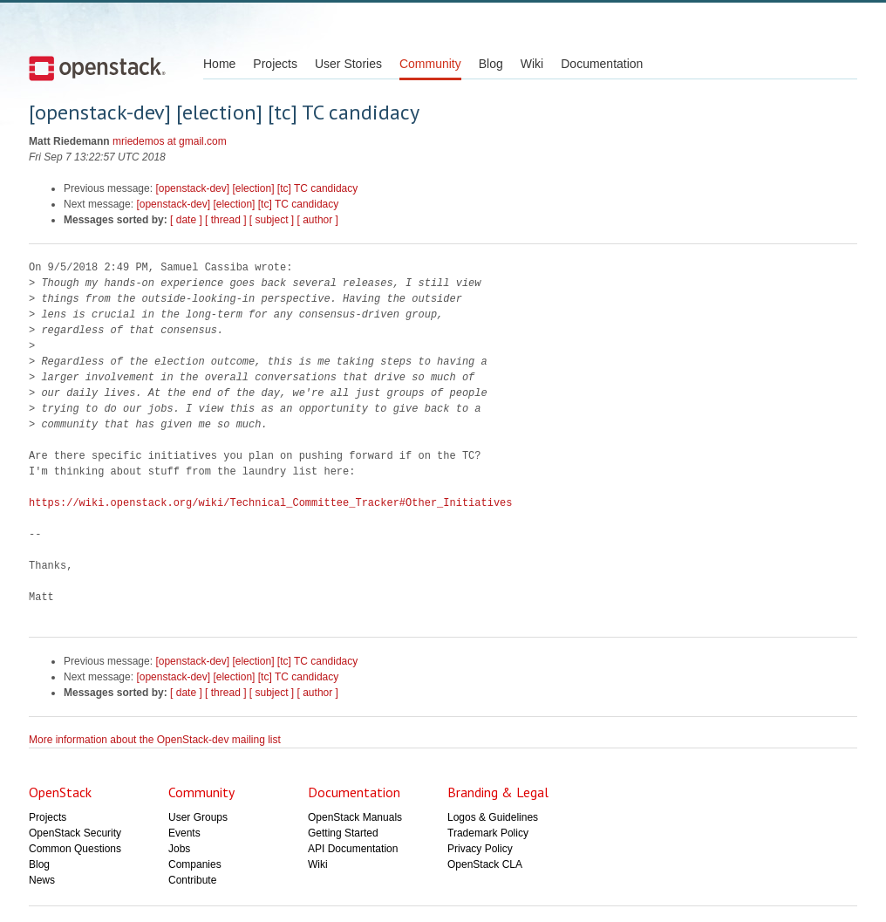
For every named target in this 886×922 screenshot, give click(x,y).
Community (430, 64)
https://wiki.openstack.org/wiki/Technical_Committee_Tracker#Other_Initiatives (270, 502)
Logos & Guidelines (492, 817)
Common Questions (75, 849)
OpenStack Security (75, 833)
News (42, 880)
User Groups (198, 817)
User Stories (348, 64)
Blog (491, 64)
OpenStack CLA (484, 864)
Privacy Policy (480, 849)
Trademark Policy (487, 833)
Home (219, 64)
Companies (195, 864)
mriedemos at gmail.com (169, 141)
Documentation (602, 64)
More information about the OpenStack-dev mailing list (155, 740)
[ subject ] (271, 220)
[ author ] (317, 220)
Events (184, 833)
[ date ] (186, 220)
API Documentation (353, 849)
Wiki (532, 64)
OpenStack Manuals (355, 817)
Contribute (192, 880)
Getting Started (343, 833)
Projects (275, 64)
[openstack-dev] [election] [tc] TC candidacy (256, 188)
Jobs (179, 849)
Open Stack (97, 68)
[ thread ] (225, 220)
